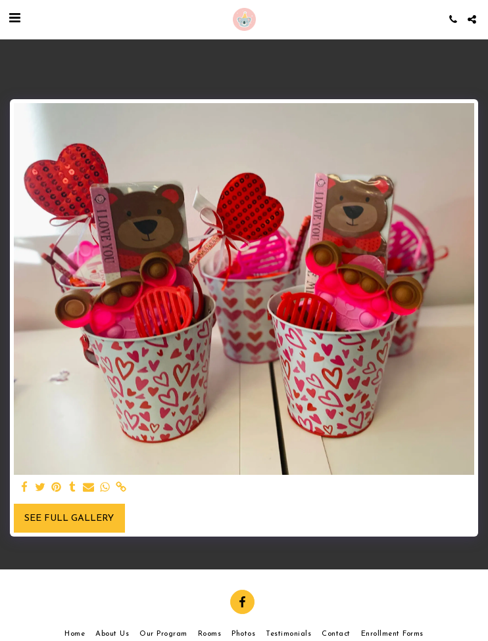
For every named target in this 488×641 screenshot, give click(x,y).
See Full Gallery (69, 518)
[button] (14, 19)
